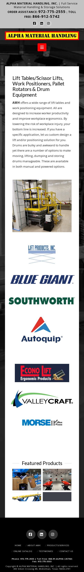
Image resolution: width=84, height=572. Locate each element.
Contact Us (66, 536)
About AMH (34, 530)
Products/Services (58, 530)
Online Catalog (22, 536)
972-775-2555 (52, 11)
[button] (42, 47)
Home (18, 530)
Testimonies (46, 536)
